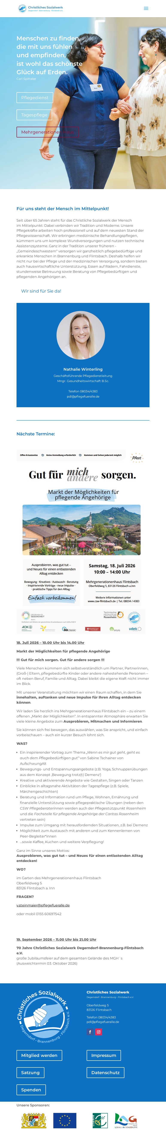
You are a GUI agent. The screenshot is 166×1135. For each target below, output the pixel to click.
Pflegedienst (34, 97)
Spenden (31, 1089)
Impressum (103, 1055)
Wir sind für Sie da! (41, 291)
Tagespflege (34, 114)
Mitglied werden (39, 1055)
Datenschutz (105, 1072)
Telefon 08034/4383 (83, 391)
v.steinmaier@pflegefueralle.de (43, 905)
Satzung (30, 1072)
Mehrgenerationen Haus (47, 132)
